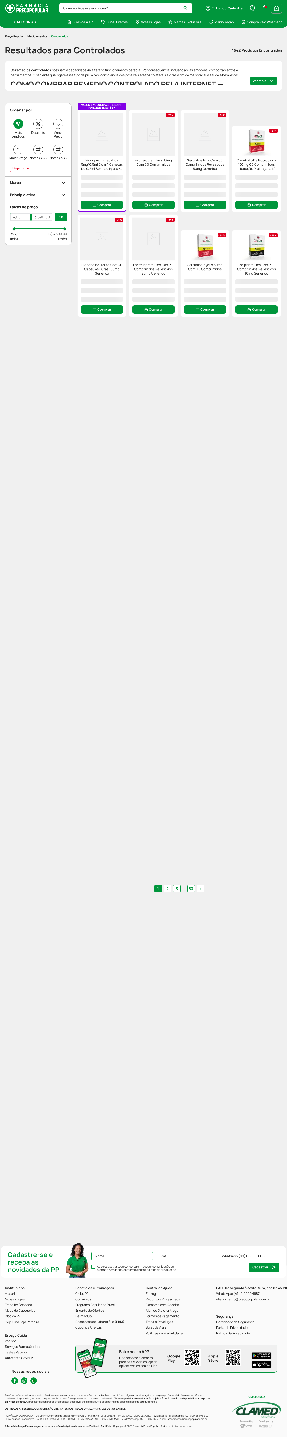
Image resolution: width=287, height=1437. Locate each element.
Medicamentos (37, 9)
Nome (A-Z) (38, 130)
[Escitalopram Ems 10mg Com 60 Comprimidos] (179, 141)
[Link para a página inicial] (14, 9)
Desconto (38, 105)
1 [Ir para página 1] (163, 1176)
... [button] (179, 1176)
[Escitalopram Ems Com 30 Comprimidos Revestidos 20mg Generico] (248, 263)
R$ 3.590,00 (57, 206)
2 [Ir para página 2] (172, 1176)
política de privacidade (161, 1270)
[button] (38, 155)
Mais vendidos (18, 107)
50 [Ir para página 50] (186, 1176)
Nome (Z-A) (58, 130)
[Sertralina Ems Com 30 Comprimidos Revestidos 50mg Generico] (248, 141)
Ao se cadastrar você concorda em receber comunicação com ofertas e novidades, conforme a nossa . (137, 1268)
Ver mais (259, 53)
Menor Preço (58, 107)
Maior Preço (18, 130)
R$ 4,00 (16, 206)
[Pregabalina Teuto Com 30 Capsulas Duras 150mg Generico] (179, 263)
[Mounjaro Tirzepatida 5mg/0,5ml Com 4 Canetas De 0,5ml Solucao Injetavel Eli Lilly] (111, 138)
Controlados (59, 9)
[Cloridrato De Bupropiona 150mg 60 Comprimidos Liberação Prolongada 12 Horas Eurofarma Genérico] (111, 263)
